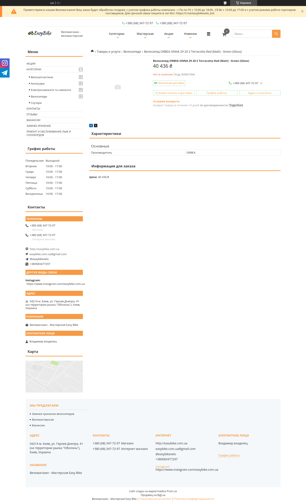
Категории (117, 34)
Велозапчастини (42, 77)
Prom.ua (172, 491)
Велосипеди (132, 51)
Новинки (190, 34)
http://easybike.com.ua (44, 249)
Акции (168, 34)
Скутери (36, 103)
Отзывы (32, 114)
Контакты (33, 108)
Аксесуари (38, 83)
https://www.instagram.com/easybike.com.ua (56, 283)
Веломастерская (43, 419)
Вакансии (33, 120)
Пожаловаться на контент (155, 499)
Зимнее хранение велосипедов (53, 414)
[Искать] (276, 34)
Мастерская (145, 34)
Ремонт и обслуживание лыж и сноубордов (49, 133)
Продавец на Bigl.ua (153, 495)
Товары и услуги (108, 51)
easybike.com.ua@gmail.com (48, 254)
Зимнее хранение (39, 126)
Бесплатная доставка (171, 83)
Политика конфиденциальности (194, 499)
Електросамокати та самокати (51, 90)
